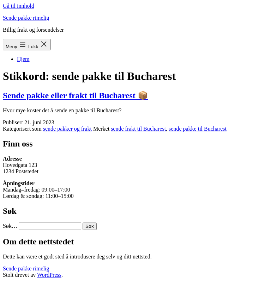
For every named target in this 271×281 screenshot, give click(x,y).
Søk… (10, 226)
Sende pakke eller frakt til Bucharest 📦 (75, 95)
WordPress (49, 275)
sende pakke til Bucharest (198, 129)
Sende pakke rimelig (26, 18)
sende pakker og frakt (67, 129)
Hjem (23, 59)
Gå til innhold (18, 6)
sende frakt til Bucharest (138, 129)
